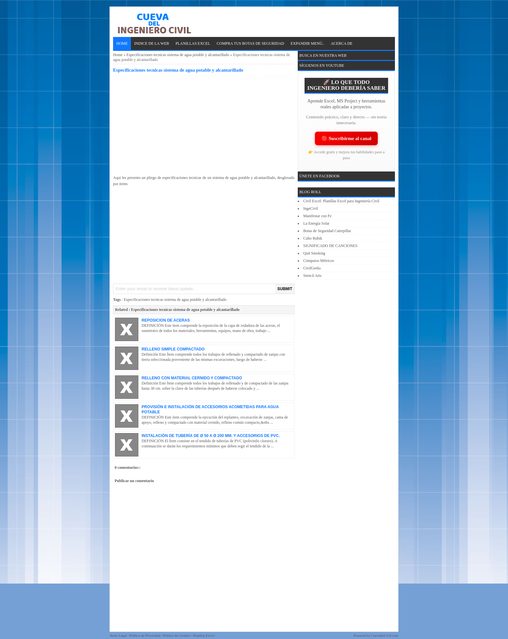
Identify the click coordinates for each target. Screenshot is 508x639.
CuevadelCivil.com (384, 635)
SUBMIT (284, 289)
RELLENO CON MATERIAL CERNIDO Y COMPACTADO (192, 378)
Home (122, 43)
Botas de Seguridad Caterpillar (327, 231)
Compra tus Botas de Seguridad (250, 43)
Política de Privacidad (145, 635)
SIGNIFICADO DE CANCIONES (330, 245)
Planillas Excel (203, 635)
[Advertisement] (203, 125)
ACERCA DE (341, 43)
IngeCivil (310, 208)
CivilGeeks (312, 268)
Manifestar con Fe (317, 216)
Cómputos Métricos (318, 260)
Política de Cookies (176, 635)
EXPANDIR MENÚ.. (307, 43)
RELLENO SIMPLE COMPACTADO (173, 349)
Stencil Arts (312, 275)
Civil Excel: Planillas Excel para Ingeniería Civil (341, 201)
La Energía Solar (316, 223)
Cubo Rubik (312, 238)
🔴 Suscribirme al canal (346, 138)
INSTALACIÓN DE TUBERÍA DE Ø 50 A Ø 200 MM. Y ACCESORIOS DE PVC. (211, 435)
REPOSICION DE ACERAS (166, 320)
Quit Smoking (314, 253)
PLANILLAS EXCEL (193, 43)
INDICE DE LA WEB (151, 43)
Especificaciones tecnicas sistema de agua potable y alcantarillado (177, 55)
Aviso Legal (118, 635)
